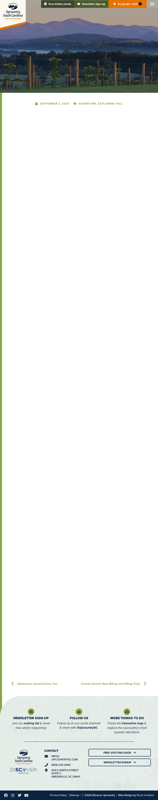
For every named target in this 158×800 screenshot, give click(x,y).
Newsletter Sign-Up (31, 718)
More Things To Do (127, 718)
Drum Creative (145, 795)
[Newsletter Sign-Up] (31, 711)
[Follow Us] (79, 711)
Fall (119, 104)
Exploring (106, 104)
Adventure (87, 104)
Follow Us (79, 718)
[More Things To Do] (127, 711)
